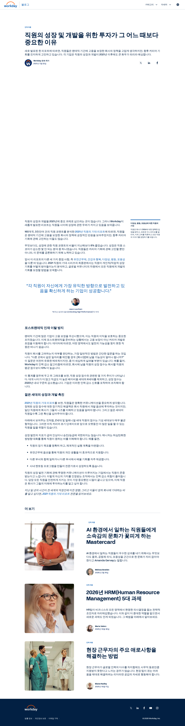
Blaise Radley (101, 684)
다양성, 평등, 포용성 (113, 259)
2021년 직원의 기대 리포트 (90, 231)
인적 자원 (28, 27)
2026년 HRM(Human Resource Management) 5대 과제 (123, 595)
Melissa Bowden (102, 570)
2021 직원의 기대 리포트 (56, 494)
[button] (141, 63)
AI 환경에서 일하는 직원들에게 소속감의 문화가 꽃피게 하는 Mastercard (121, 536)
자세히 (166, 4)
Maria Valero (100, 626)
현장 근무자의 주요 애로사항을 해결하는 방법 (121, 653)
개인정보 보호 (40, 718)
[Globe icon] (178, 5)
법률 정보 (28, 718)
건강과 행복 (94, 259)
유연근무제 (80, 259)
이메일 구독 (53, 718)
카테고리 (151, 4)
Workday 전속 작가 (41, 61)
